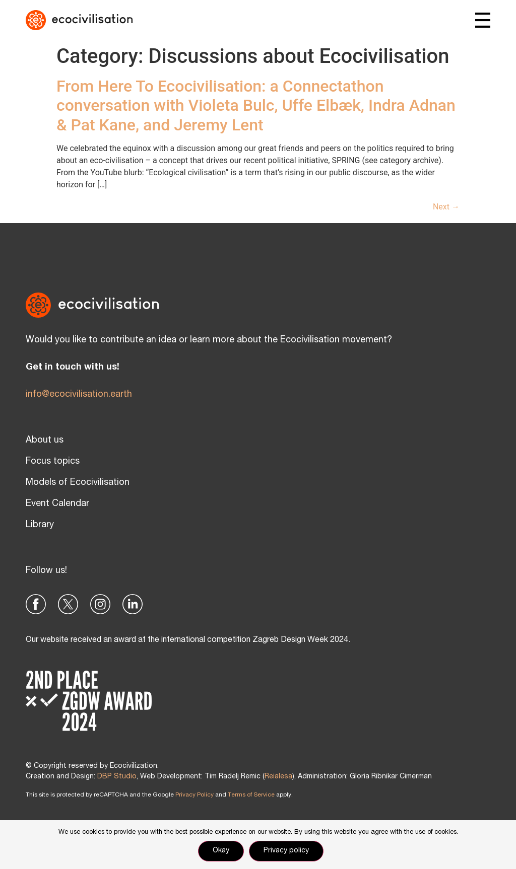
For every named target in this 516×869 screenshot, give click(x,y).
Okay (221, 850)
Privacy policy (286, 850)
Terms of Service (251, 795)
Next (446, 206)
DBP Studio (117, 776)
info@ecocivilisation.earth (79, 394)
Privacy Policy (194, 795)
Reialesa (278, 776)
